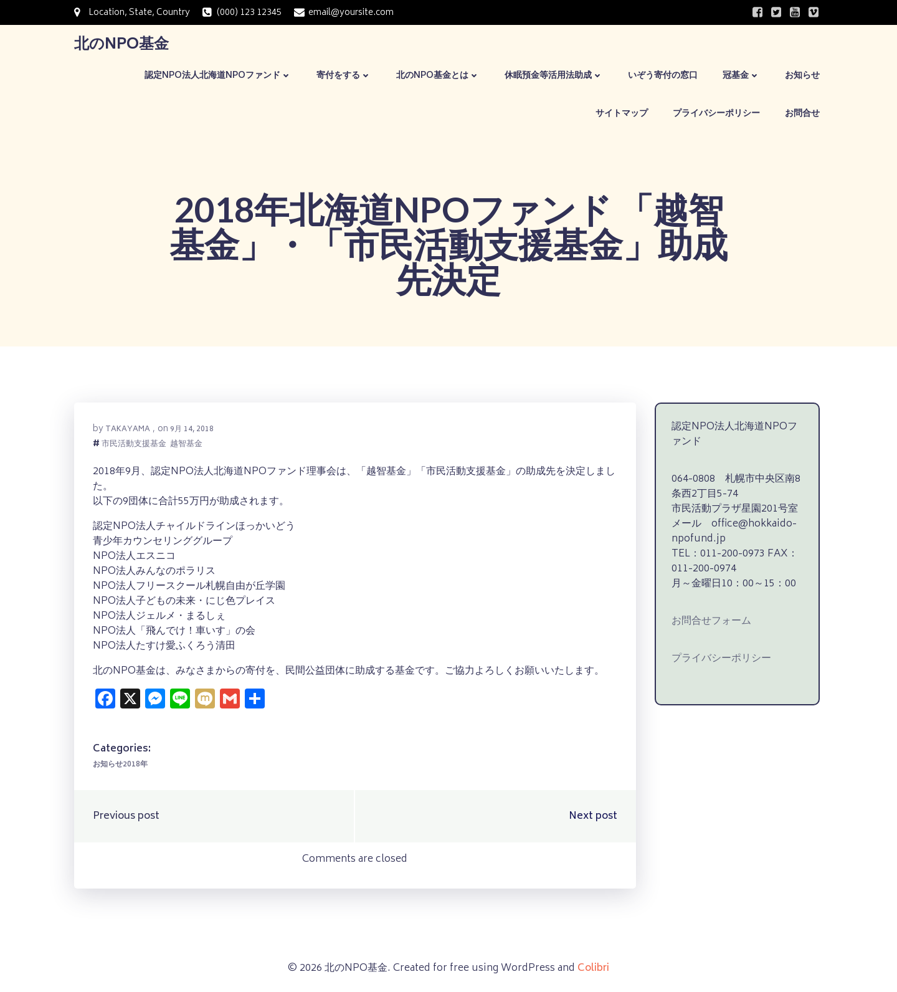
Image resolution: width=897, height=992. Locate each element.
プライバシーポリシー (716, 113)
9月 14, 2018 (192, 429)
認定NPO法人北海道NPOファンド (218, 75)
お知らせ (802, 75)
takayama (127, 429)
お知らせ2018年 (120, 765)
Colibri (593, 968)
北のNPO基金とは (438, 75)
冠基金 (741, 75)
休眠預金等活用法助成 (554, 75)
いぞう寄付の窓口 (663, 75)
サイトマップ (622, 113)
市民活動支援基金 (134, 445)
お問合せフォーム (711, 621)
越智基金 (186, 445)
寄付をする (343, 75)
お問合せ (802, 113)
